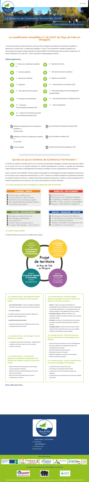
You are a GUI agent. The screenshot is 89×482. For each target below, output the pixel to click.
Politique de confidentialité (76, 480)
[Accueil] (52, 24)
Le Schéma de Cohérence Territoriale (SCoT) (71, 24)
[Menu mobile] (83, 3)
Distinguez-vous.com (52, 480)
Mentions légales (63, 480)
